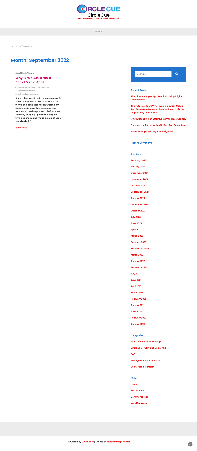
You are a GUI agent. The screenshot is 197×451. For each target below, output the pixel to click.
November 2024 (139, 179)
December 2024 (139, 173)
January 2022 (138, 261)
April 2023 (136, 229)
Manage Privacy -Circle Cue (145, 360)
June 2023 (136, 223)
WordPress (88, 441)
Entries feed (137, 390)
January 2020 (138, 324)
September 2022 (140, 248)
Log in (134, 384)
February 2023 (138, 242)
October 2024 (138, 185)
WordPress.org (139, 403)
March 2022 (137, 254)
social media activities (25, 91)
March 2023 (137, 236)
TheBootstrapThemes (118, 441)
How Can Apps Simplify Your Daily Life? (152, 131)
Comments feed (140, 397)
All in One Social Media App (146, 341)
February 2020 (138, 317)
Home (98, 31)
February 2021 (138, 299)
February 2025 (138, 160)
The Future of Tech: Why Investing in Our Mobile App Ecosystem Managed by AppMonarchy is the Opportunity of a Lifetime (157, 109)
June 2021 (136, 280)
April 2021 (136, 286)
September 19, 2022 (26, 87)
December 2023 (139, 204)
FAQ (133, 354)
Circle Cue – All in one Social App (148, 348)
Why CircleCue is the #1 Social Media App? (34, 80)
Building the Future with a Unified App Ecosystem (158, 125)
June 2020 (136, 311)
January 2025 (138, 166)
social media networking (26, 94)
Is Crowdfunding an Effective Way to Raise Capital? (158, 119)
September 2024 (140, 192)
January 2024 (138, 198)
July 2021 (135, 273)
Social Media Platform (25, 73)
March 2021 (137, 292)
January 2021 (137, 305)
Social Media (43, 87)
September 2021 (139, 267)
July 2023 (136, 217)
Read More (21, 128)
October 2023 (138, 210)
